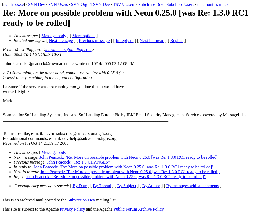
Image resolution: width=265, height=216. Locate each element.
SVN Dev (36, 4)
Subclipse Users (180, 4)
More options (83, 35)
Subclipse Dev (150, 4)
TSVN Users (124, 4)
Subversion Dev (81, 200)
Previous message (94, 40)
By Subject (126, 185)
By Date (80, 185)
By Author (151, 185)
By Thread (102, 185)
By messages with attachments (192, 185)
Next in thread (152, 40)
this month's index (213, 4)
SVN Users (58, 4)
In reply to (125, 40)
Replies (176, 40)
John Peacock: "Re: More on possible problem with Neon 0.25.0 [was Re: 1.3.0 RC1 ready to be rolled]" (129, 157)
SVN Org (79, 4)
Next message (61, 40)
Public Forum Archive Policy (139, 209)
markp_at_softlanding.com (68, 49)
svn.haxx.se (13, 4)
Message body (54, 35)
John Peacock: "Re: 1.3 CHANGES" (78, 162)
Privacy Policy (72, 209)
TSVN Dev (100, 4)
